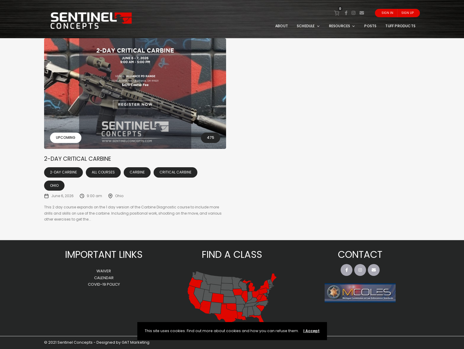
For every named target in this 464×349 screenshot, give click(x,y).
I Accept (311, 330)
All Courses (103, 172)
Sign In (387, 13)
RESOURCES (342, 25)
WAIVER (103, 271)
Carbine (137, 172)
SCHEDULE (308, 25)
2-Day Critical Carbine (77, 159)
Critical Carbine (175, 172)
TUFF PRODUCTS (400, 25)
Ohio (54, 185)
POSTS (370, 25)
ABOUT (281, 25)
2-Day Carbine (63, 172)
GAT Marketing (135, 342)
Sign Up (407, 13)
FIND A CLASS (232, 254)
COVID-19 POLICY (104, 284)
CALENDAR (104, 278)
